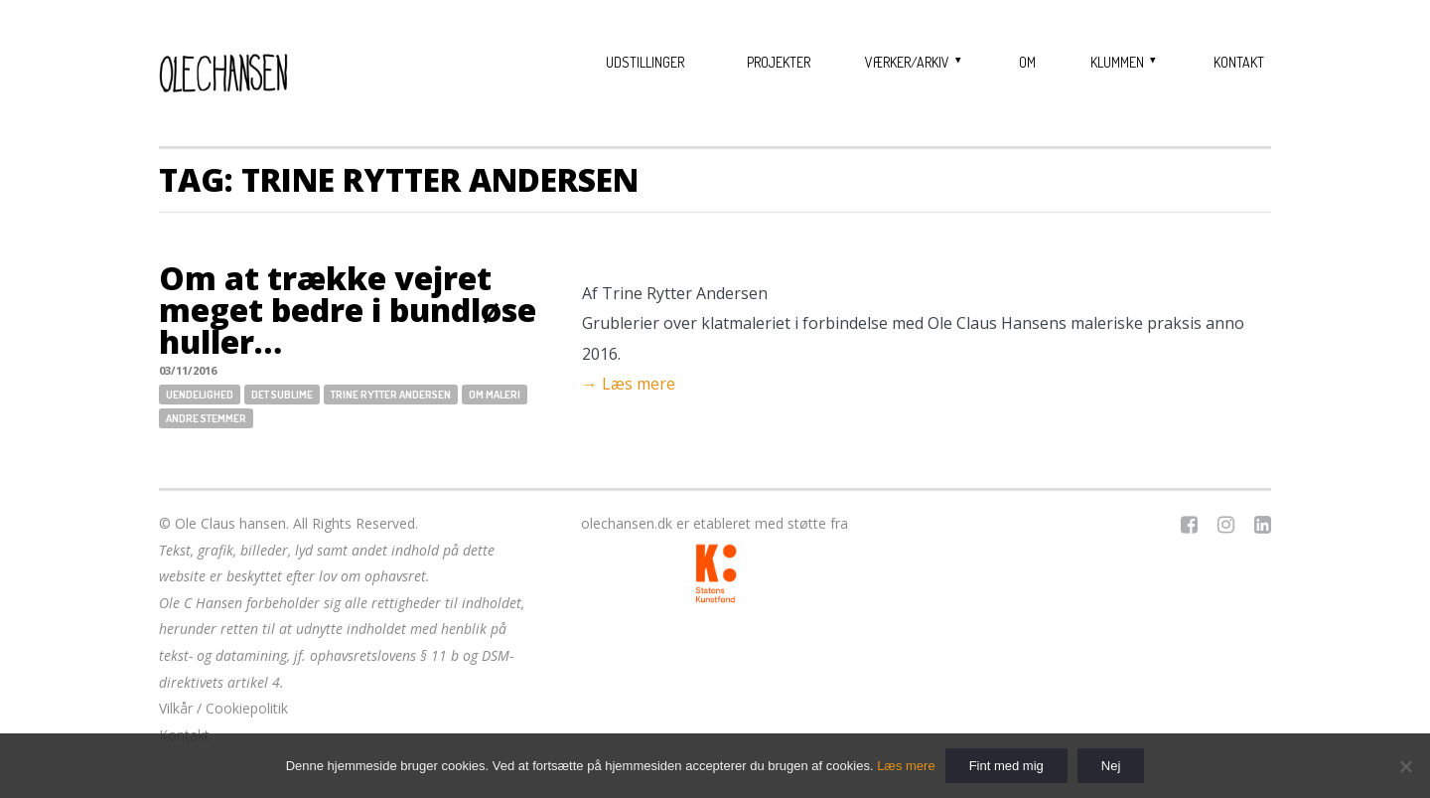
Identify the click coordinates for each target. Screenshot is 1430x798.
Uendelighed (199, 394)
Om (1027, 62)
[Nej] (1405, 766)
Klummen (1117, 62)
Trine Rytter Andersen (391, 394)
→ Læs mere (628, 384)
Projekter (778, 62)
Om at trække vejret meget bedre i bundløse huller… (347, 309)
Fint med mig (1006, 765)
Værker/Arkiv (907, 62)
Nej (1111, 765)
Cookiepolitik (247, 708)
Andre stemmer (206, 418)
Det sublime (282, 394)
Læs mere (906, 765)
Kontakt (1239, 62)
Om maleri (494, 394)
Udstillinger (645, 62)
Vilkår (176, 708)
